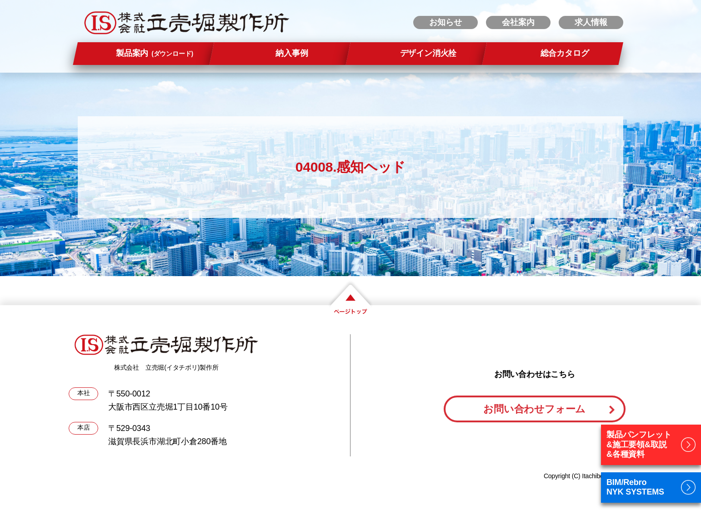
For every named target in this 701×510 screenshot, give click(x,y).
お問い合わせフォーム (534, 409)
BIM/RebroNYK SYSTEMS (635, 487)
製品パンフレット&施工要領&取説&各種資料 (638, 444)
